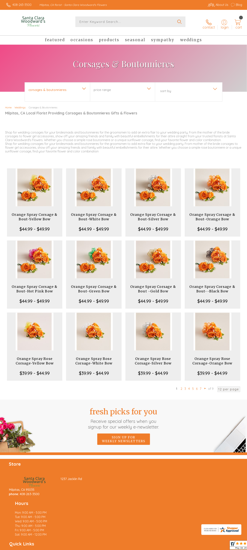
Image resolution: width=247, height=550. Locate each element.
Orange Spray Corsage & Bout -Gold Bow (153, 285)
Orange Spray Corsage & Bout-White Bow (94, 213)
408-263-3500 (22, 5)
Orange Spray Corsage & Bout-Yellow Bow (34, 213)
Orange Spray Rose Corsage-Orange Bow (212, 357)
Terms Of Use (158, 546)
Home (8, 103)
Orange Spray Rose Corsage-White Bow (93, 357)
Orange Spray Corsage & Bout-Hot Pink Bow (34, 285)
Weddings (20, 103)
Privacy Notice (181, 546)
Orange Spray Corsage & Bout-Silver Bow (153, 213)
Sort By (165, 87)
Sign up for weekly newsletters (123, 435)
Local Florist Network (208, 546)
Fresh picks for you (123, 414)
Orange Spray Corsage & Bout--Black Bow (212, 285)
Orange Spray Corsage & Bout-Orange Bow (212, 213)
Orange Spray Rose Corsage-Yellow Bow (35, 357)
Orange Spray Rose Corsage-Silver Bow (153, 357)
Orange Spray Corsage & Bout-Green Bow (94, 285)
